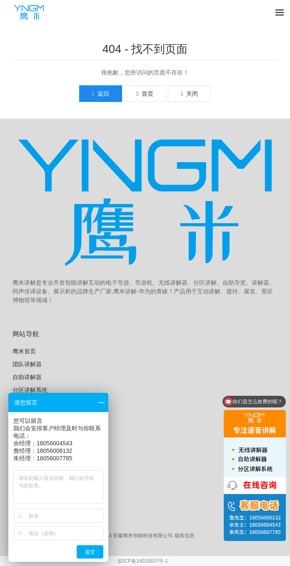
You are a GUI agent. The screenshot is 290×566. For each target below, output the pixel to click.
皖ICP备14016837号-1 (143, 561)
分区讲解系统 (30, 390)
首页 (145, 93)
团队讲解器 (27, 364)
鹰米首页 (24, 351)
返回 (100, 93)
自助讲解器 (27, 377)
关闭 (189, 93)
